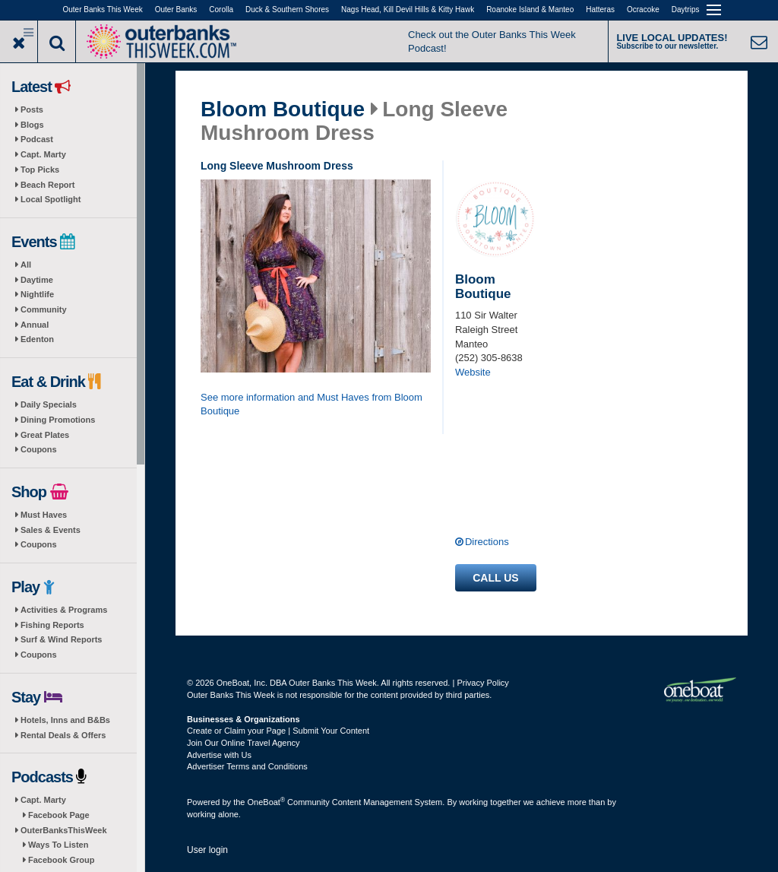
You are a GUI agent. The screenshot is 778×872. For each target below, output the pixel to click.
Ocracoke (643, 9)
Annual (35, 324)
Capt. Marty (43, 154)
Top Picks (40, 169)
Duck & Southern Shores (287, 9)
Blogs (32, 124)
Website (473, 372)
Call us (495, 578)
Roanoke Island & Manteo (530, 9)
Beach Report (48, 184)
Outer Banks (176, 9)
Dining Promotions (58, 419)
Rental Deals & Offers (63, 735)
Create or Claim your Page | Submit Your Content (278, 730)
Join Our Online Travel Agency (243, 742)
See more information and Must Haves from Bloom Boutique (311, 404)
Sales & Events (51, 529)
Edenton (37, 339)
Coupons (39, 449)
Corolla (221, 9)
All (26, 264)
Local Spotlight (51, 199)
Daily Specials (49, 404)
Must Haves (44, 514)
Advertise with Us (219, 754)
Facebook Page (59, 815)
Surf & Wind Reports (61, 639)
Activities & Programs (64, 609)
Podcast (37, 139)
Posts (32, 109)
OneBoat (267, 802)
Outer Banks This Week (103, 9)
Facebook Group (61, 859)
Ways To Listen (58, 844)
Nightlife (37, 294)
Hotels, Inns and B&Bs (65, 720)
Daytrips (686, 9)
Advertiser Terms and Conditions (247, 766)
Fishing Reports (52, 624)
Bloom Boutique (283, 109)
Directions (487, 541)
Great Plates (45, 434)
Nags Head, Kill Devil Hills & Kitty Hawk (407, 9)
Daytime (37, 279)
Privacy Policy (482, 682)
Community (44, 309)
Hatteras (600, 9)
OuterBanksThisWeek (64, 830)
